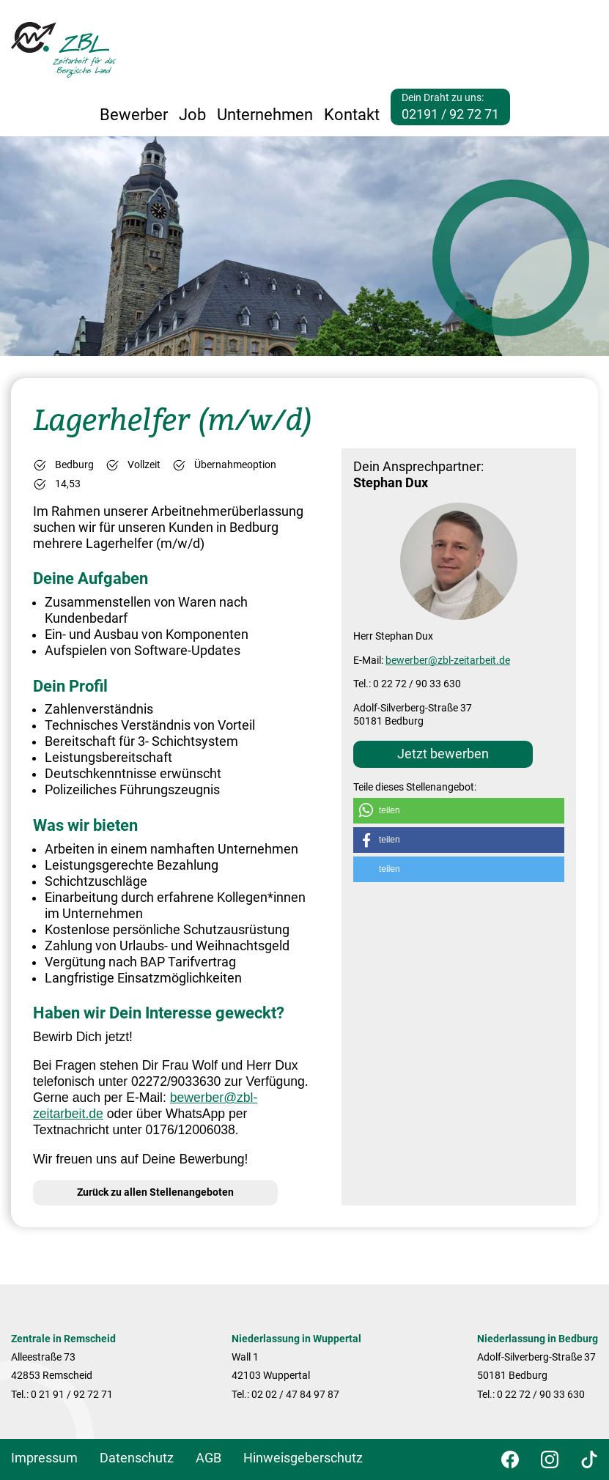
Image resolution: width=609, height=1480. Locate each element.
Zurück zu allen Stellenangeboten (155, 1192)
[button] (458, 811)
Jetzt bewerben (443, 754)
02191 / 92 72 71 (450, 114)
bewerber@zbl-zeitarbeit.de (447, 660)
